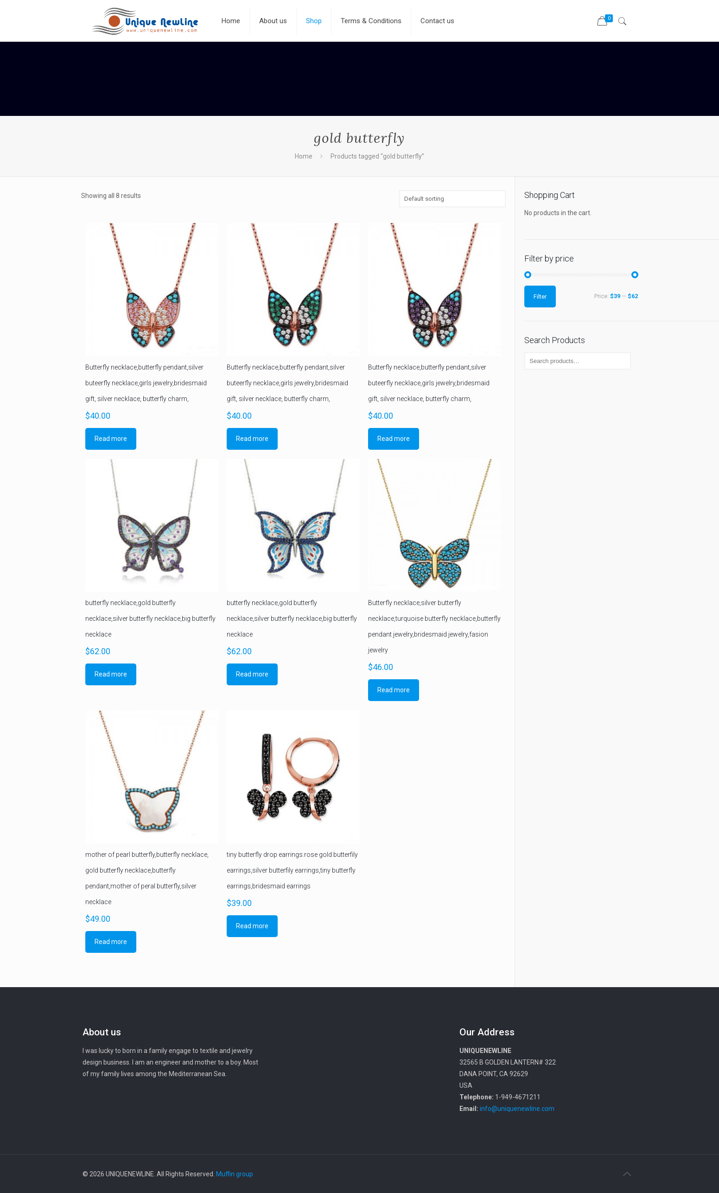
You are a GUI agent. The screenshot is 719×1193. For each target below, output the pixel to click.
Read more (111, 438)
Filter (540, 296)
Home (303, 156)
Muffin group (234, 1174)
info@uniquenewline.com (517, 1108)
